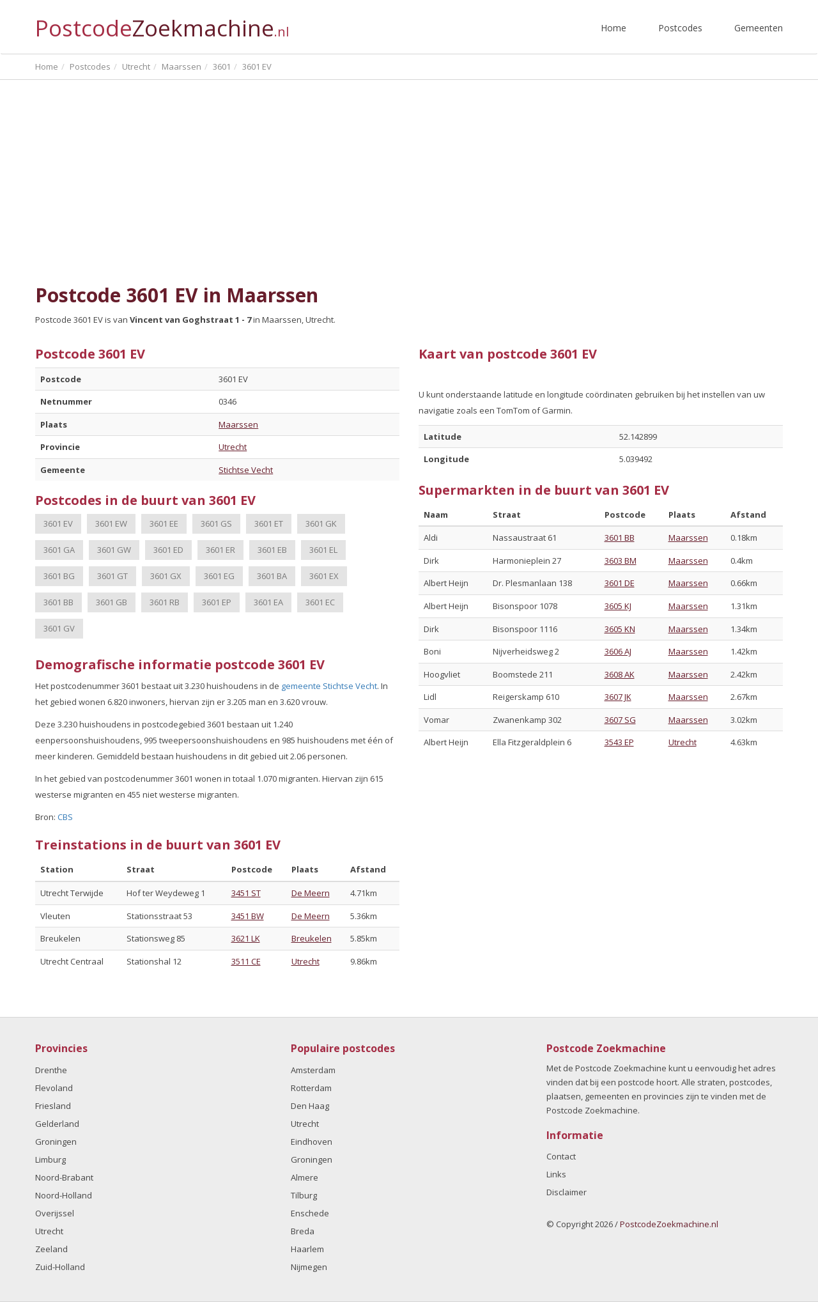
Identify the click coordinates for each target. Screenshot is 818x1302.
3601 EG (219, 576)
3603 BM (621, 560)
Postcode (162, 23)
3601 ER (220, 549)
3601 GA (59, 549)
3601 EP (216, 602)
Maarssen (238, 424)
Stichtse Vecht (246, 470)
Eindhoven (311, 1141)
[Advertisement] (409, 182)
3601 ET (268, 523)
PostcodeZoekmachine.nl (669, 1224)
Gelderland (57, 1123)
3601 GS (216, 523)
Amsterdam (313, 1070)
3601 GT (112, 576)
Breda (302, 1231)
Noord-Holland (63, 1195)
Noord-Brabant (64, 1177)
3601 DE (620, 583)
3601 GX (165, 576)
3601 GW (114, 549)
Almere (304, 1177)
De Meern (310, 893)
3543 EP (619, 742)
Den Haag (310, 1106)
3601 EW (111, 523)
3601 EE (164, 523)
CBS (65, 817)
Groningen (56, 1141)
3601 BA (272, 576)
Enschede (310, 1213)
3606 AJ (618, 651)
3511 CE (246, 961)
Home (613, 28)
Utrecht (233, 447)
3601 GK (321, 523)
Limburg (50, 1159)
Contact (561, 1156)
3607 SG (620, 719)
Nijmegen (309, 1267)
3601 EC (320, 602)
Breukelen (311, 938)
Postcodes (680, 28)
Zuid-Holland (60, 1267)
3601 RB (165, 602)
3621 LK (245, 938)
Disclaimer (566, 1192)
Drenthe (51, 1070)
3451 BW (247, 916)
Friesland (53, 1106)
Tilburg (304, 1195)
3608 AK (620, 674)
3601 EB (272, 549)
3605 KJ (618, 606)
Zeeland (51, 1249)
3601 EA (268, 602)
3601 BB (58, 602)
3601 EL (323, 549)
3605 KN (620, 629)
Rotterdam (311, 1088)
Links (556, 1174)
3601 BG (59, 576)
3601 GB (111, 602)
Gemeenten (758, 28)
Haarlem (307, 1249)
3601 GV (59, 628)
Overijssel (54, 1213)
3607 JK (618, 696)
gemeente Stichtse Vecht (329, 686)
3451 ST (246, 893)
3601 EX (324, 576)
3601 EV (58, 523)
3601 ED (168, 549)
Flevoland (54, 1088)
